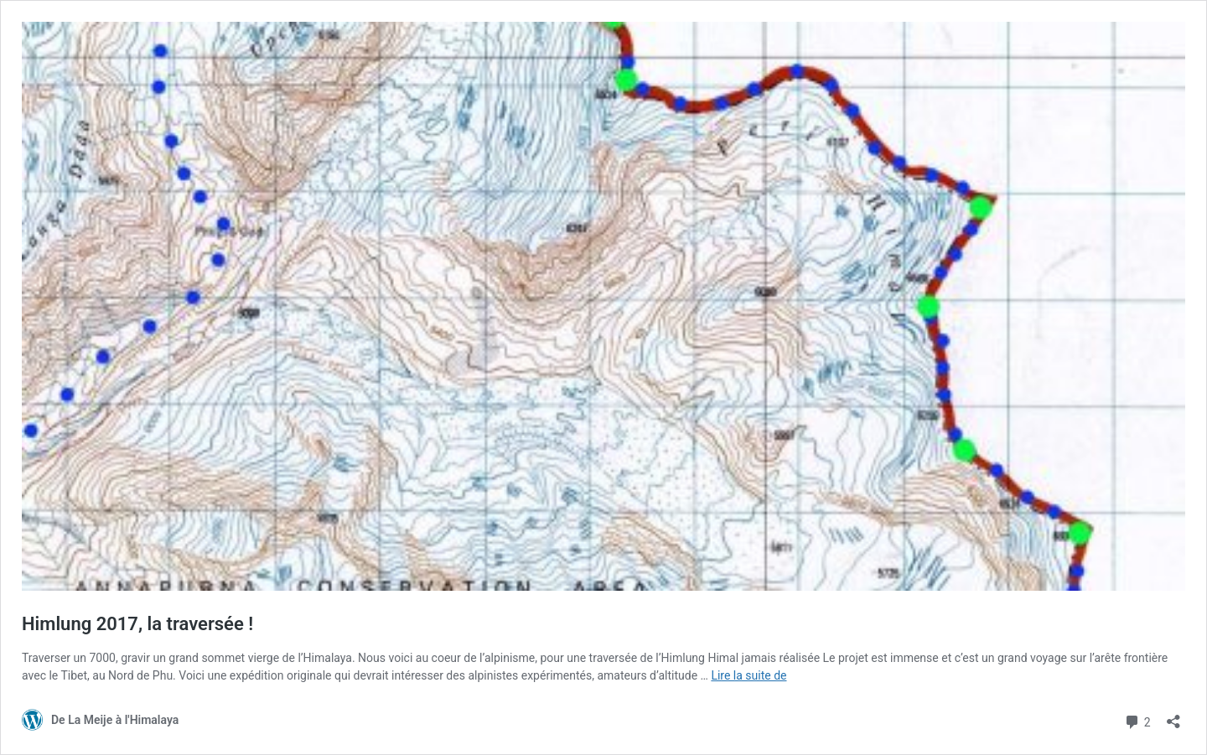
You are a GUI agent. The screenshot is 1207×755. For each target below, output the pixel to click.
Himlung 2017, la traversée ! (137, 623)
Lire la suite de (748, 675)
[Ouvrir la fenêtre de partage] (1173, 716)
